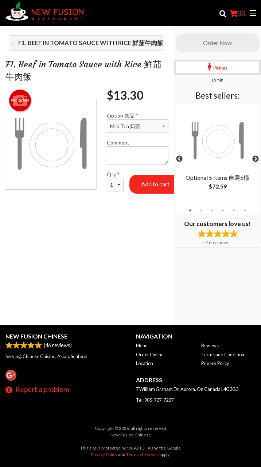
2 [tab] (201, 210)
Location (144, 363)
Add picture (20, 100)
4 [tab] (223, 210)
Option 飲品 (137, 122)
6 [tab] (245, 210)
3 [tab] (212, 210)
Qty (115, 181)
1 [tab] (190, 210)
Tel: (155, 400)
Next (255, 159)
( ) (238, 13)
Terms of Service (142, 454)
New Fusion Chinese (36, 336)
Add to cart (155, 184)
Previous (179, 159)
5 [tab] (234, 210)
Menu (142, 345)
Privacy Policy (215, 363)
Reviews (210, 345)
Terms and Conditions (223, 354)
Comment (137, 152)
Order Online (150, 354)
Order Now (217, 42)
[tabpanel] (217, 154)
